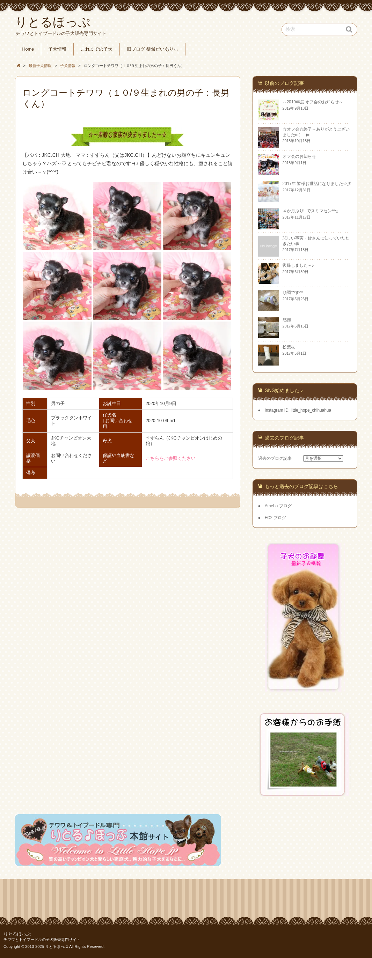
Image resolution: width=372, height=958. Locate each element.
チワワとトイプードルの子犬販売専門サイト (41, 939)
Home (28, 49)
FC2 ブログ (275, 517)
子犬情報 (57, 49)
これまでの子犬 (96, 49)
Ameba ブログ (278, 505)
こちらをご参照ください (171, 458)
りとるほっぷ (17, 934)
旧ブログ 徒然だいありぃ (152, 49)
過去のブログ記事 (275, 458)
